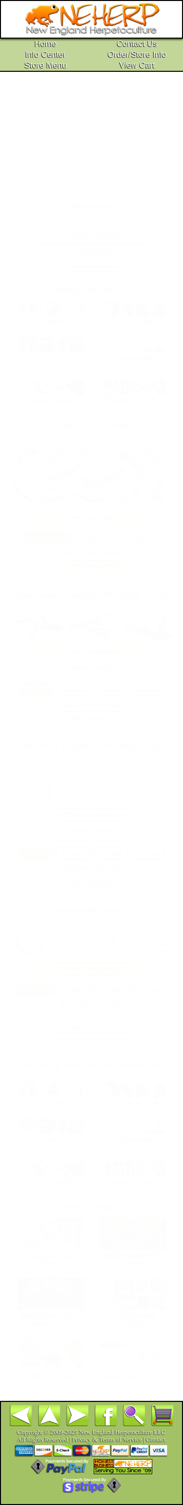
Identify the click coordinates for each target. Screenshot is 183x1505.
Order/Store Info (137, 54)
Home (46, 43)
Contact (156, 1439)
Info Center (45, 54)
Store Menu (45, 65)
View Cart (137, 65)
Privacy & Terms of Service (107, 1439)
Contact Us (137, 43)
